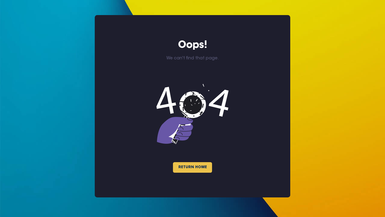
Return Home (192, 167)
